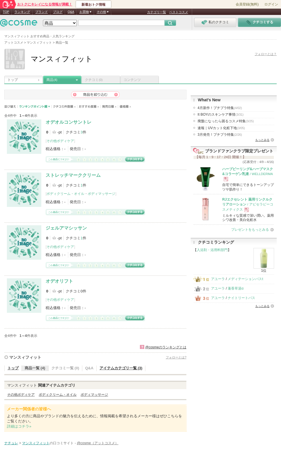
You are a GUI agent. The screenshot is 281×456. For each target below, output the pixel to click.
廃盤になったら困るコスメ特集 (226, 121)
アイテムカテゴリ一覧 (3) (121, 368)
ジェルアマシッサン (66, 228)
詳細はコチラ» (19, 426)
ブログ (58, 11)
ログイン (271, 4)
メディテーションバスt (245, 279)
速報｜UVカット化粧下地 (221, 128)
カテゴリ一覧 (156, 12)
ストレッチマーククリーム (73, 175)
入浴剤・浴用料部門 (212, 250)
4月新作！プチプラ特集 (220, 108)
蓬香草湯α (235, 288)
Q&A (71, 11)
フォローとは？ (266, 54)
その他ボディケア (60, 141)
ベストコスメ (178, 12)
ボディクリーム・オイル (65, 194)
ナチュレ (11, 443)
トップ (12, 80)
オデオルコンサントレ (68, 122)
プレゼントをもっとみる (250, 230)
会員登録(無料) (247, 4)
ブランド (41, 11)
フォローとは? (176, 357)
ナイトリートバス (241, 298)
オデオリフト (59, 281)
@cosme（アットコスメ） (97, 443)
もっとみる (262, 139)
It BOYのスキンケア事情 (220, 114)
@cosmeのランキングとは (165, 347)
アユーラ (218, 279)
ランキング (22, 11)
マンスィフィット (25, 357)
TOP (6, 11)
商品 (51, 80)
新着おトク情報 (93, 5)
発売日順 (109, 106)
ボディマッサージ (101, 194)
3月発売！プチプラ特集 (220, 135)
